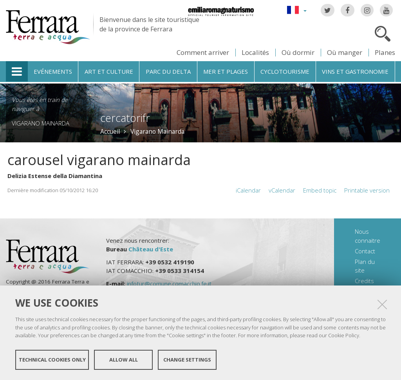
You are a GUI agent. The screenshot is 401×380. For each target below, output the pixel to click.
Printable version (367, 190)
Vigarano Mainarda (40, 123)
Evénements (53, 71)
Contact (365, 251)
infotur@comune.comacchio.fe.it (169, 283)
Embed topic (319, 190)
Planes (385, 52)
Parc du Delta (168, 71)
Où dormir (298, 52)
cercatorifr (125, 118)
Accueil (110, 131)
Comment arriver (203, 52)
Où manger (344, 52)
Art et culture (109, 71)
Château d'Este (150, 249)
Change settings (187, 359)
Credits (364, 281)
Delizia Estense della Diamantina (54, 176)
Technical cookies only (52, 359)
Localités (255, 52)
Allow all (123, 359)
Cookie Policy (343, 335)
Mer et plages (225, 71)
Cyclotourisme (284, 71)
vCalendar (282, 190)
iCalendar (248, 190)
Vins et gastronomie (355, 71)
